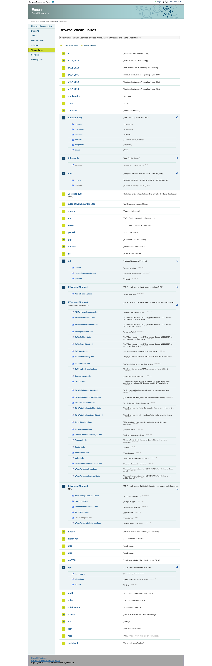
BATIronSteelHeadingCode (86, 369)
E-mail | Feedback (39, 658)
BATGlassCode (81, 351)
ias (69, 254)
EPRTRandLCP (75, 194)
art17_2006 (73, 75)
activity (78, 180)
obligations (79, 145)
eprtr (70, 173)
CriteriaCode (80, 381)
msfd (70, 593)
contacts (78, 124)
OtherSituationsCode (83, 422)
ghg (70, 239)
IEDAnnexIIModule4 (78, 486)
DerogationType (81, 501)
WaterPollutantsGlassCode (86, 469)
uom (70, 629)
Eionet (42, 21)
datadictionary (75, 117)
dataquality (73, 158)
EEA (42, 2)
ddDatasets (79, 129)
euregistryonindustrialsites (81, 204)
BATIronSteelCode (82, 364)
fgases (71, 225)
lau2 (70, 553)
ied (69, 261)
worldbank (73, 643)
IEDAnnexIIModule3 (78, 302)
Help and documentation (41, 26)
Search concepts (90, 45)
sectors (78, 585)
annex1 (78, 268)
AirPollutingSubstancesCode (87, 496)
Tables (34, 36)
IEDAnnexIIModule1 (78, 287)
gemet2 (71, 232)
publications (74, 607)
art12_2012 (73, 60)
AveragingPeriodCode (84, 331)
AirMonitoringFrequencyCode (87, 312)
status (77, 150)
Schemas (35, 45)
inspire (71, 532)
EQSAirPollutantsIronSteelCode (88, 397)
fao (69, 218)
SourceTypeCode (82, 453)
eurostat (72, 211)
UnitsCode (79, 458)
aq (69, 53)
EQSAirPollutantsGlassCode (87, 390)
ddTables (78, 135)
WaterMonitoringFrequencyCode (88, 463)
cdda (70, 103)
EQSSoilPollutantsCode (85, 403)
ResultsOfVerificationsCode (86, 507)
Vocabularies (37, 50)
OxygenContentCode (83, 429)
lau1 (70, 546)
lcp (69, 567)
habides (72, 246)
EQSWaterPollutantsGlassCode (88, 408)
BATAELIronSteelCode (84, 344)
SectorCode (80, 447)
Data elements (37, 40)
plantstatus (79, 579)
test (69, 621)
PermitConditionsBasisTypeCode (88, 435)
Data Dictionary (51, 21)
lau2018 (72, 560)
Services (35, 55)
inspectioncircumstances (85, 273)
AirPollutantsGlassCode (85, 318)
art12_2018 (73, 68)
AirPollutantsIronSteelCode (86, 325)
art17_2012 (73, 82)
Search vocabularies (71, 45)
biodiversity (74, 96)
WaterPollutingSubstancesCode (88, 523)
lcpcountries (80, 574)
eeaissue (78, 140)
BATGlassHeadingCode (84, 357)
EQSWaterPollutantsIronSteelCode (89, 415)
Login (159, 2)
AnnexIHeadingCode (83, 294)
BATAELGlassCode (83, 337)
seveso (71, 614)
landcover (73, 539)
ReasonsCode (81, 440)
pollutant (78, 279)
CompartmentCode (83, 376)
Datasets (35, 31)
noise (70, 600)
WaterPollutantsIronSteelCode (87, 476)
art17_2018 (73, 89)
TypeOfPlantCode (82, 512)
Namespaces (37, 60)
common (72, 110)
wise (70, 636)
